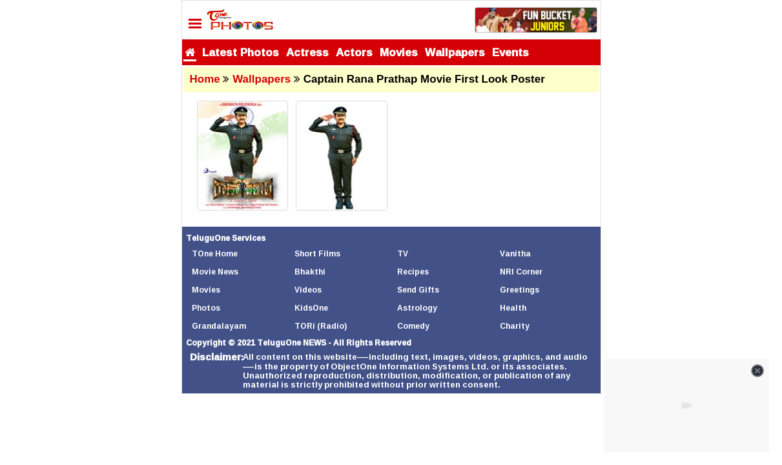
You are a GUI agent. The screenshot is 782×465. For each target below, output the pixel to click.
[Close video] (757, 370)
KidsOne (311, 307)
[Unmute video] (686, 405)
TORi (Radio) (320, 325)
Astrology (417, 307)
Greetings (519, 289)
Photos (206, 307)
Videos (308, 289)
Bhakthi (309, 271)
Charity (515, 325)
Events (510, 52)
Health (513, 307)
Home (205, 79)
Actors (354, 52)
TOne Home (215, 253)
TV (402, 253)
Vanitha (515, 253)
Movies (399, 52)
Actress (307, 52)
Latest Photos (240, 52)
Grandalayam (219, 325)
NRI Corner (521, 271)
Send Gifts (418, 289)
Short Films (317, 253)
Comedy (413, 325)
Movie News (215, 271)
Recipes (413, 271)
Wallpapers (455, 52)
